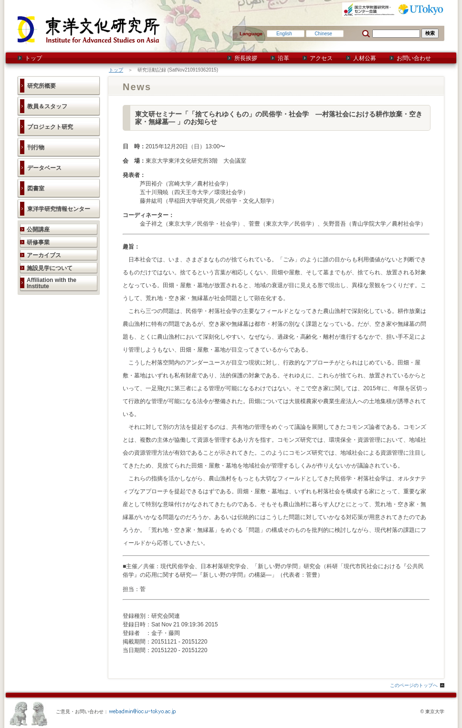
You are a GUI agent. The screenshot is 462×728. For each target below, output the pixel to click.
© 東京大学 (432, 711)
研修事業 (38, 242)
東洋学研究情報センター (58, 209)
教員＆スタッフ (47, 106)
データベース (44, 168)
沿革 (283, 58)
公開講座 (38, 229)
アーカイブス (44, 255)
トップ (33, 58)
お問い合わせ (414, 58)
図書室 (35, 188)
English (284, 33)
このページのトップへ (414, 685)
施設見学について (50, 268)
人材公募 (364, 58)
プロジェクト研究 (50, 127)
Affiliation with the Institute (51, 283)
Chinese (323, 33)
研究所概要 (41, 86)
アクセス (321, 58)
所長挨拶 (245, 58)
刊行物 (35, 147)
